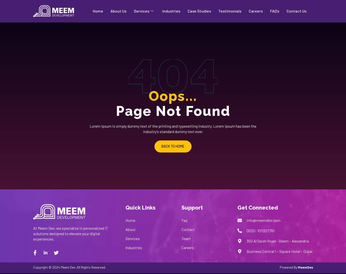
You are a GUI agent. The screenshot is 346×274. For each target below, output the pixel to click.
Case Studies (199, 11)
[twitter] (56, 253)
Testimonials (229, 11)
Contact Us (296, 11)
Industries (171, 11)
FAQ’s (274, 11)
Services (143, 11)
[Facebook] (35, 253)
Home (98, 11)
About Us (118, 11)
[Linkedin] (45, 253)
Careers (256, 11)
